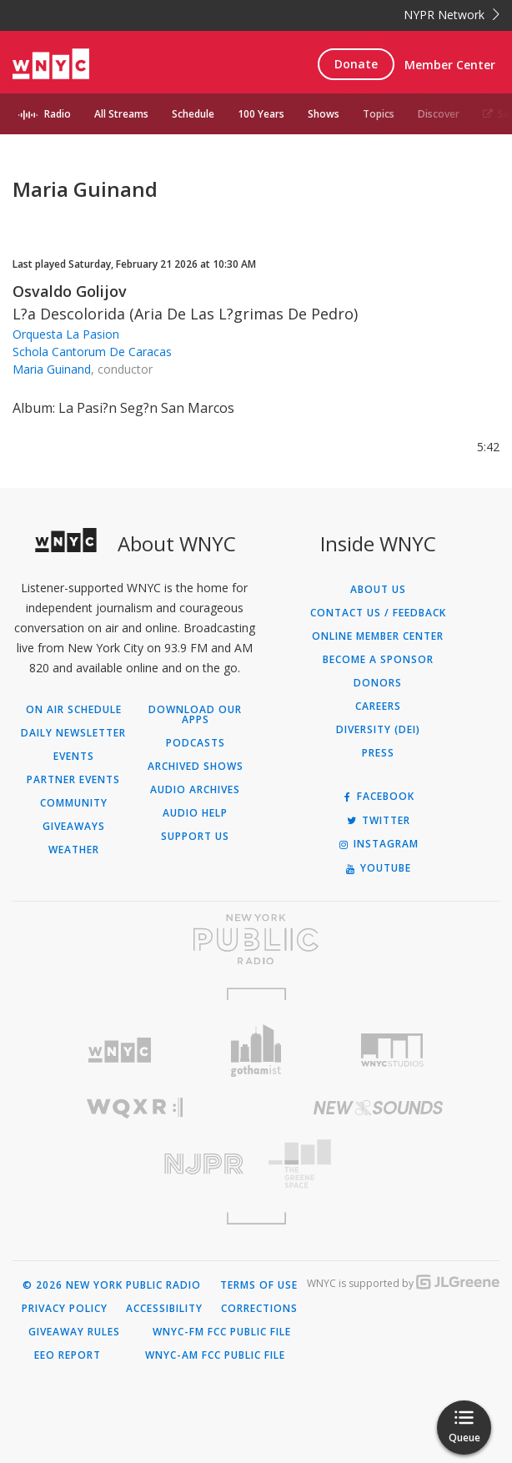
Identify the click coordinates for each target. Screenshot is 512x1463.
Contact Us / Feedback (378, 613)
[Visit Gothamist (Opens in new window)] (256, 1050)
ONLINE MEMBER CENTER (378, 636)
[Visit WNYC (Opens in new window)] (120, 1050)
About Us (378, 590)
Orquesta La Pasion (66, 334)
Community (74, 803)
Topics (378, 114)
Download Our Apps (195, 715)
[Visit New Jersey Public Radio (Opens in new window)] (134, 1164)
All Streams (121, 114)
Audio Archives (195, 790)
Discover (438, 114)
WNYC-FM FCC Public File (222, 1332)
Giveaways (74, 827)
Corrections (259, 1309)
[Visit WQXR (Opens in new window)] (134, 1108)
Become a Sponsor (378, 660)
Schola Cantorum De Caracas (92, 351)
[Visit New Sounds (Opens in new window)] (377, 1107)
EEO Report (67, 1355)
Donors (378, 683)
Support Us (195, 837)
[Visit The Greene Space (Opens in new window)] (377, 1164)
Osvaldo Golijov (70, 291)
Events (73, 757)
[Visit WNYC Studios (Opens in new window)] (392, 1050)
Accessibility (164, 1309)
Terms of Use (259, 1285)
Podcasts (195, 743)
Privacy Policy (65, 1309)
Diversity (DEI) (378, 730)
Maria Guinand (52, 369)
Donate (356, 64)
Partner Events (73, 780)
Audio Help (195, 813)
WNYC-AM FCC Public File (215, 1355)
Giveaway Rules (74, 1332)
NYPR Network (451, 15)
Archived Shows (195, 767)
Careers (378, 706)
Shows (323, 114)
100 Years (261, 114)
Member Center (449, 65)
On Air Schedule (74, 710)
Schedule (193, 114)
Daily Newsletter (73, 733)
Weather (73, 850)
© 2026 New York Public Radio (112, 1285)
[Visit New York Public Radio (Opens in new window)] (256, 939)
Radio (57, 114)
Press (378, 753)
